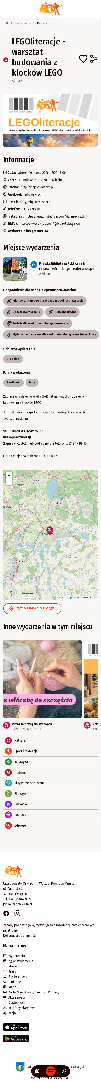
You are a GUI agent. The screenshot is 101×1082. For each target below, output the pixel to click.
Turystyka (16, 761)
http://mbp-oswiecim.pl (37, 187)
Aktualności (14, 997)
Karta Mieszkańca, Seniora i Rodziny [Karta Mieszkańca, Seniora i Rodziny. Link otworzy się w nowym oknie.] (31, 992)
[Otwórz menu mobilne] (51, 1071)
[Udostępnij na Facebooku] (93, 59)
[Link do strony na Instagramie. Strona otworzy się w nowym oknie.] (17, 913)
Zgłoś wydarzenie (18, 961)
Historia (15, 772)
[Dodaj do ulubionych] (83, 59)
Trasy (9, 971)
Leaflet (60, 597)
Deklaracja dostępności (19, 935)
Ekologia (15, 793)
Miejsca (11, 966)
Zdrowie (15, 825)
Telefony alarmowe (19, 1008)
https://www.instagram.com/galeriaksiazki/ (56, 216)
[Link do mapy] (37, 1071)
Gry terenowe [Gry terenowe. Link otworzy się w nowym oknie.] (15, 977)
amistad (56, 1078)
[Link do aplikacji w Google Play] (50, 1040)
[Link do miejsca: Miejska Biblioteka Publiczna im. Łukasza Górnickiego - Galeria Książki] (50, 269)
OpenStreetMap (76, 597)
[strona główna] (7, 23)
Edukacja (16, 804)
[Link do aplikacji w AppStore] (50, 1029)
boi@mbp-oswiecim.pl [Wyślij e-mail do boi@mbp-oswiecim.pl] (35, 202)
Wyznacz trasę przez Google (31, 608)
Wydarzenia (23, 23)
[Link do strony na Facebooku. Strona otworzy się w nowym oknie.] (6, 913)
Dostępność (14, 1003)
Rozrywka (16, 814)
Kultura (42, 23)
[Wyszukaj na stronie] (64, 1071)
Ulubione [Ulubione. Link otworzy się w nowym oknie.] (12, 982)
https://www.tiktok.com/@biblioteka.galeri (50, 223)
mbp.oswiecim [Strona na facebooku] (34, 194)
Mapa (9, 987)
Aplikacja (9, 1013)
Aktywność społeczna (25, 783)
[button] (49, 530)
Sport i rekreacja (21, 751)
